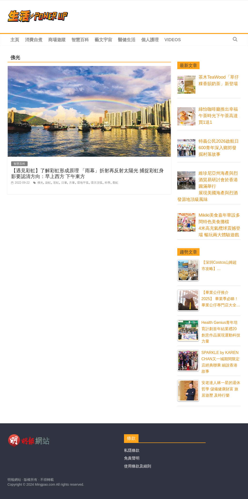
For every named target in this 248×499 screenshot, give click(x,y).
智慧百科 (80, 39)
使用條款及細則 (137, 466)
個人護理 (150, 39)
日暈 (64, 182)
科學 (107, 182)
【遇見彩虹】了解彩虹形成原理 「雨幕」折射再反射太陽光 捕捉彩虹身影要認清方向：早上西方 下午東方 (87, 173)
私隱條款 (132, 450)
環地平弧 (83, 182)
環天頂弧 (96, 182)
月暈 (72, 182)
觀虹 (115, 182)
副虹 (48, 182)
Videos (172, 39)
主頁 (14, 39)
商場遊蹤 (57, 39)
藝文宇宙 (103, 39)
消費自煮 (33, 39)
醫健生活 (126, 39)
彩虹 (56, 182)
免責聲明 (132, 458)
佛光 (40, 182)
